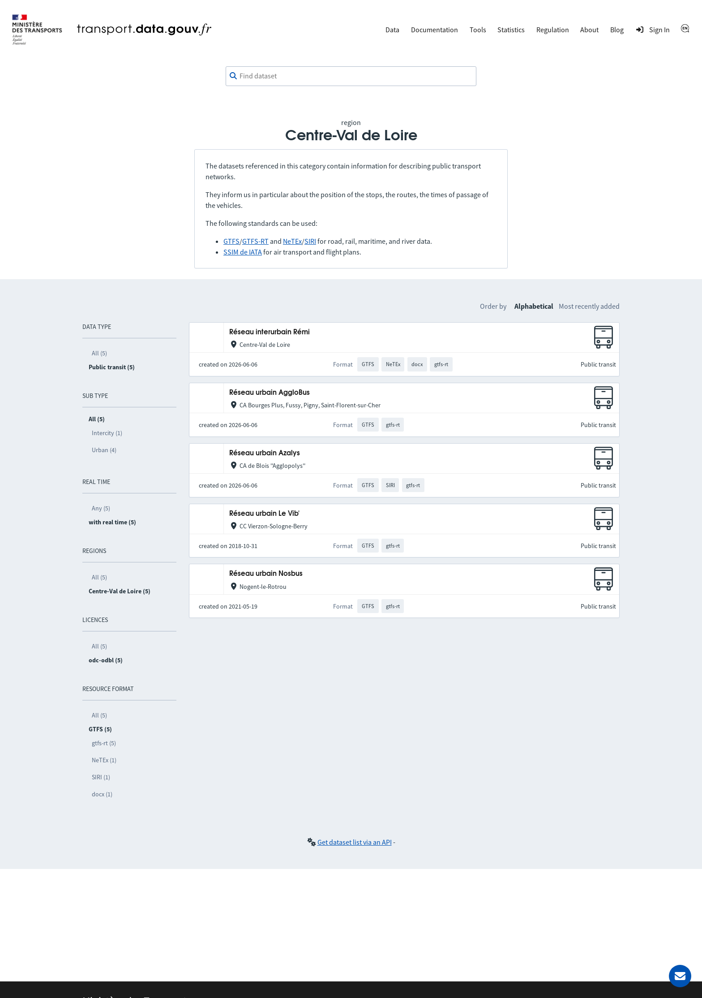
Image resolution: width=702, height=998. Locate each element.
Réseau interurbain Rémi (269, 332)
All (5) (99, 353)
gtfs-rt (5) (104, 743)
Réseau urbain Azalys (264, 453)
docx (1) (102, 794)
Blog (617, 29)
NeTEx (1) (104, 760)
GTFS (231, 241)
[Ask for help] (680, 976)
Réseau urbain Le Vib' (264, 513)
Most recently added (589, 306)
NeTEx (292, 241)
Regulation (552, 29)
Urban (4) (104, 450)
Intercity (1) (107, 433)
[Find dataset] (351, 76)
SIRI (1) (101, 777)
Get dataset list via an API (354, 842)
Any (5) (101, 508)
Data (392, 29)
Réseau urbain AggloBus (269, 392)
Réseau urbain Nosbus (266, 573)
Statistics (511, 29)
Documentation (434, 29)
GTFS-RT (255, 241)
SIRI (310, 241)
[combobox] (351, 76)
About (589, 29)
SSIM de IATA (242, 251)
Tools (478, 29)
